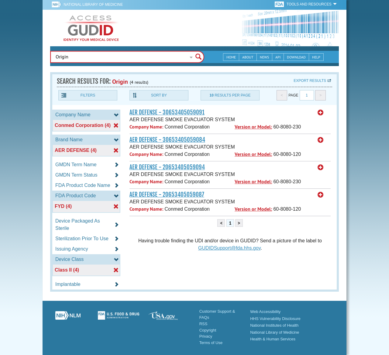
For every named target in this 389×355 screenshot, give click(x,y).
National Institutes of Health (274, 325)
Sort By (159, 95)
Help (316, 57)
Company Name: (146, 127)
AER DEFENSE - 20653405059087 (166, 194)
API (278, 57)
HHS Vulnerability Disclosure (275, 318)
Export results (310, 81)
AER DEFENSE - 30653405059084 (167, 139)
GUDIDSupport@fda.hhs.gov (229, 248)
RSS (203, 324)
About (247, 57)
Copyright (207, 330)
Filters (88, 95)
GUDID (91, 28)
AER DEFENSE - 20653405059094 (167, 167)
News (264, 57)
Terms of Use (211, 342)
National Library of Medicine (93, 4)
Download (296, 57)
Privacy (205, 336)
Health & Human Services (272, 339)
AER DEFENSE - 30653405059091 (167, 112)
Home (231, 57)
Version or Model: (253, 127)
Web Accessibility (265, 311)
